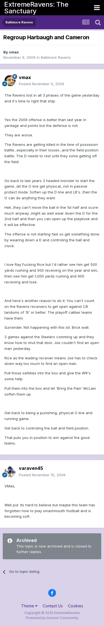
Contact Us (53, 605)
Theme (29, 605)
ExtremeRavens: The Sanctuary (36, 7)
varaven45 (31, 468)
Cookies (75, 605)
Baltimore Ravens (56, 57)
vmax (14, 52)
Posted (41, 84)
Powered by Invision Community (52, 618)
